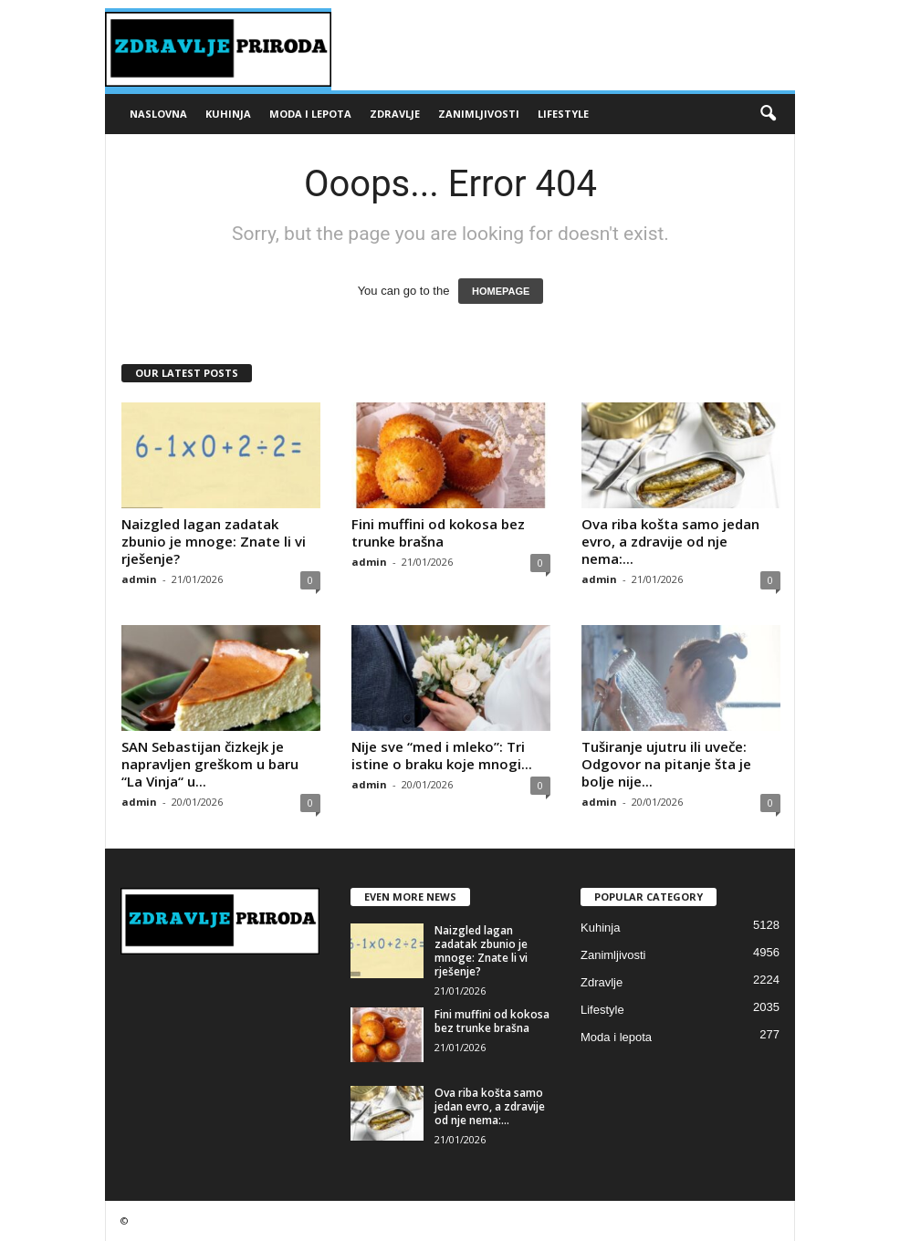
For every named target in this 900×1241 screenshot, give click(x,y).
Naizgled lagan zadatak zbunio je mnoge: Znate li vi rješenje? (213, 541)
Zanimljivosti (478, 113)
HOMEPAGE (500, 291)
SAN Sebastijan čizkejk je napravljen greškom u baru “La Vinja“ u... (209, 763)
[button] (768, 114)
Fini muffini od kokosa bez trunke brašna (438, 532)
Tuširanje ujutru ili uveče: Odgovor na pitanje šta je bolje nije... (666, 763)
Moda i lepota (310, 113)
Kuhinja (228, 113)
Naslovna (158, 113)
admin (139, 579)
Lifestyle (563, 113)
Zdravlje (395, 113)
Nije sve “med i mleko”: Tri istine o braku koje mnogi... (441, 755)
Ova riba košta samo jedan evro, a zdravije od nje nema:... (670, 541)
